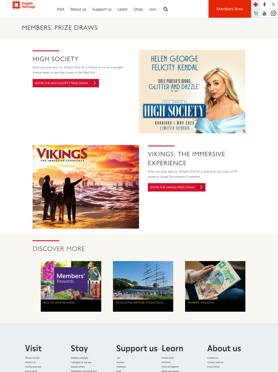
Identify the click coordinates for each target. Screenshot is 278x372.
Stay (79, 348)
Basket (255, 13)
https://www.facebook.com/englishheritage (264, 4)
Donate (120, 362)
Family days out (33, 367)
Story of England (170, 367)
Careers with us (215, 362)
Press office (213, 367)
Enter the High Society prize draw (70, 85)
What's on (30, 362)
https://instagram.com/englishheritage (273, 13)
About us (78, 9)
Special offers (78, 367)
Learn (123, 9)
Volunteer (121, 367)
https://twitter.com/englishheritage (273, 4)
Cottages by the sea (81, 362)
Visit (60, 9)
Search (165, 9)
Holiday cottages (79, 358)
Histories (166, 362)
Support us (102, 9)
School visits (168, 358)
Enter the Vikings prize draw (180, 187)
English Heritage (27, 7)
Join (152, 9)
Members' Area (229, 8)
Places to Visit (32, 358)
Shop (138, 9)
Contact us (212, 358)
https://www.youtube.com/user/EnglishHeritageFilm (264, 13)
